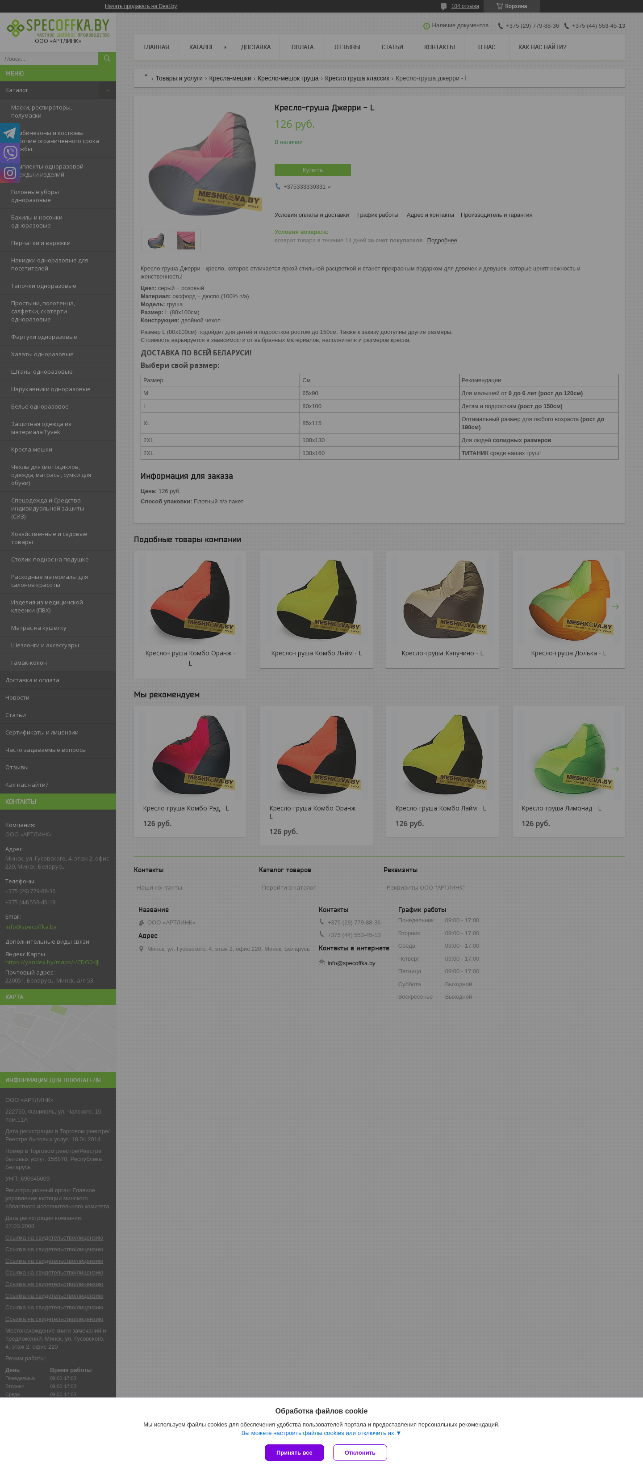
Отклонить (360, 1452)
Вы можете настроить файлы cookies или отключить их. (318, 1433)
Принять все (294, 1452)
